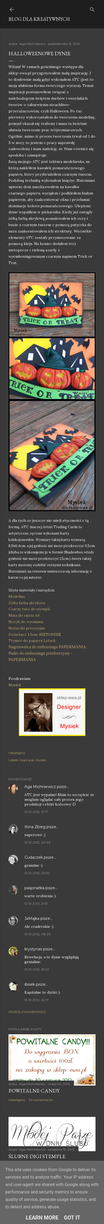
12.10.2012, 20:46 (37, 842)
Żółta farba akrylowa (27, 602)
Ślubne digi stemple (37, 1156)
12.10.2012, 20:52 (37, 873)
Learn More (42, 1217)
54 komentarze (40, 1100)
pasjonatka (34, 888)
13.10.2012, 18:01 (36, 969)
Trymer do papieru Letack (32, 640)
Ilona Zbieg (34, 826)
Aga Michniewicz (40, 786)
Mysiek (15, 685)
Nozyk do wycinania (26, 621)
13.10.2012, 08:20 (37, 934)
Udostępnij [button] (17, 753)
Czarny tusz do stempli (29, 609)
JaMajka (31, 918)
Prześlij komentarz (27, 1012)
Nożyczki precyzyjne (27, 628)
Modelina (17, 596)
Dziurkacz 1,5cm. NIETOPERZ (35, 634)
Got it (72, 1217)
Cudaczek (33, 857)
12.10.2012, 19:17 (36, 812)
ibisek (29, 984)
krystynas (33, 949)
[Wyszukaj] (92, 8)
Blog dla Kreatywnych (39, 19)
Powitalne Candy (34, 1090)
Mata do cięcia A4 (24, 615)
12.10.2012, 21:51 (36, 903)
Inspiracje (27, 760)
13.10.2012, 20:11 (36, 1000)
